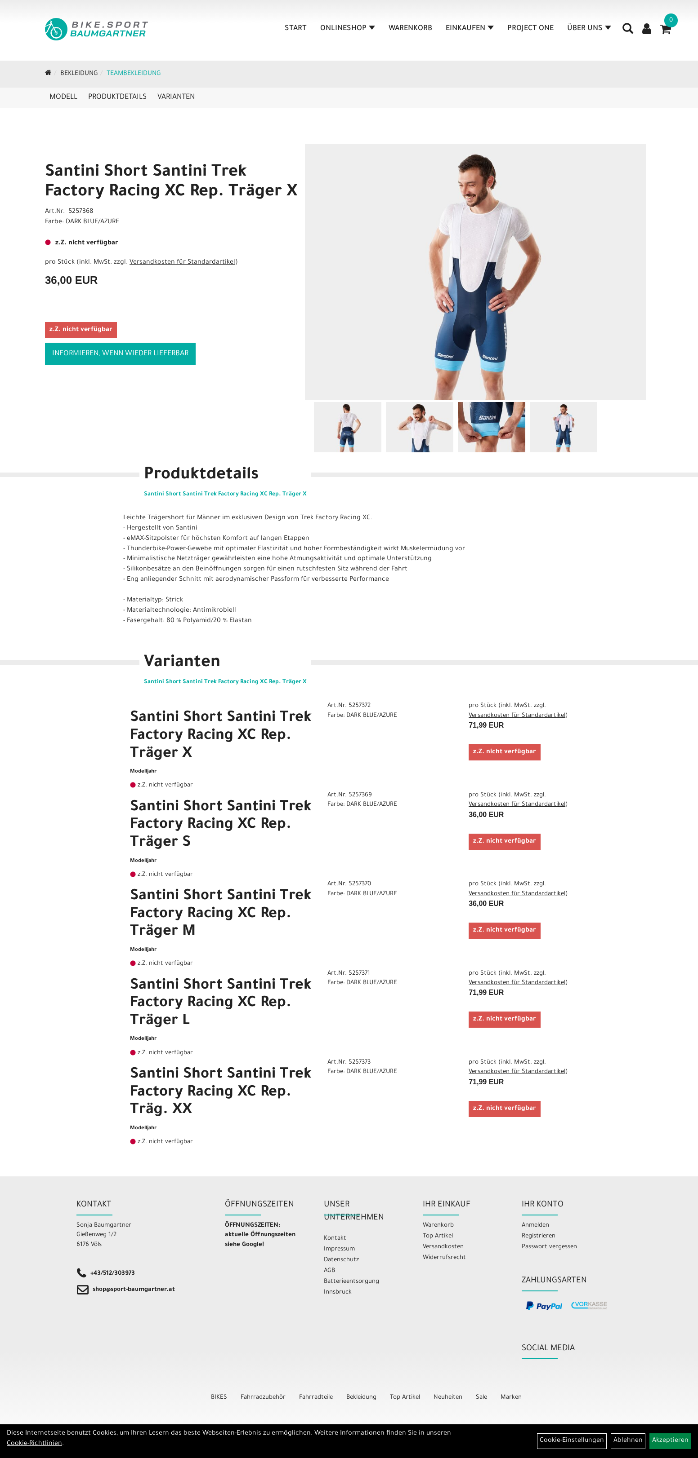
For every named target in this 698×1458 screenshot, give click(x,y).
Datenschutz (341, 1260)
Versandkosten (443, 1247)
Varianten (176, 97)
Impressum (339, 1249)
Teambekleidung (134, 74)
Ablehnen (628, 1441)
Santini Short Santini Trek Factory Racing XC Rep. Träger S (221, 826)
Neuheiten (448, 1397)
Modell (63, 97)
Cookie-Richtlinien (34, 1444)
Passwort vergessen (549, 1247)
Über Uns (589, 29)
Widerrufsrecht (444, 1258)
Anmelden (535, 1225)
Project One (530, 29)
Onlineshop (347, 29)
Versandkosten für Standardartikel (182, 262)
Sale (481, 1397)
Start (296, 29)
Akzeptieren (670, 1441)
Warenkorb (410, 29)
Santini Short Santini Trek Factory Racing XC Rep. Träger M (221, 915)
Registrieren (538, 1236)
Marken (511, 1397)
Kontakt (335, 1238)
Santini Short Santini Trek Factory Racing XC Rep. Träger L (221, 1004)
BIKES (219, 1397)
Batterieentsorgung (351, 1281)
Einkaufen (470, 29)
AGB (329, 1271)
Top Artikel (438, 1236)
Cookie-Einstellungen (572, 1441)
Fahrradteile (316, 1397)
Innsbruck (338, 1292)
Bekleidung (79, 74)
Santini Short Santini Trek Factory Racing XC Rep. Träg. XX (221, 1093)
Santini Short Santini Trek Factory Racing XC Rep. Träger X (221, 736)
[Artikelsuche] (627, 32)
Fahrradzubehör (263, 1397)
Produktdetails (117, 97)
